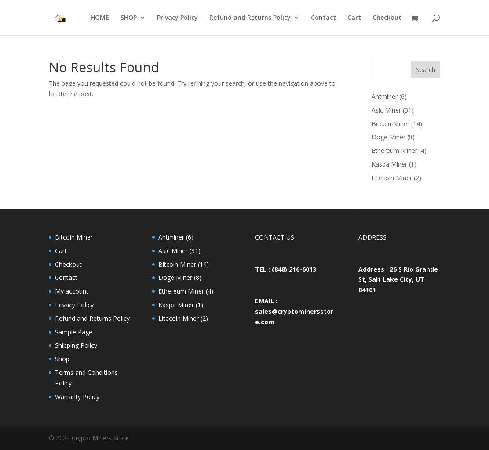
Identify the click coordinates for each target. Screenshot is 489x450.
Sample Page (73, 332)
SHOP (128, 18)
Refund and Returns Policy (250, 18)
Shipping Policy (76, 345)
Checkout (386, 18)
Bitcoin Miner (74, 237)
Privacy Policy (177, 18)
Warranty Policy (77, 396)
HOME (100, 18)
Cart (354, 18)
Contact (323, 18)
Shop (62, 359)
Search (425, 69)
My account (71, 291)
